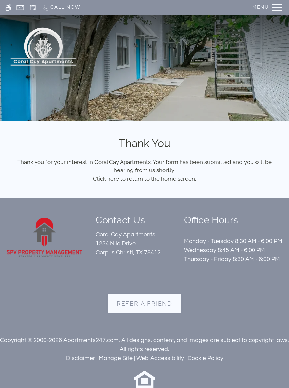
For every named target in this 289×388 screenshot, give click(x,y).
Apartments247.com (91, 340)
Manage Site (116, 358)
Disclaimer (80, 358)
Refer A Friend (144, 303)
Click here (106, 178)
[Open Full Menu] (267, 7)
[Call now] (60, 7)
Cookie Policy (205, 358)
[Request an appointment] (32, 7)
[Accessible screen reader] (8, 7)
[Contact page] (20, 7)
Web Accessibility (160, 358)
